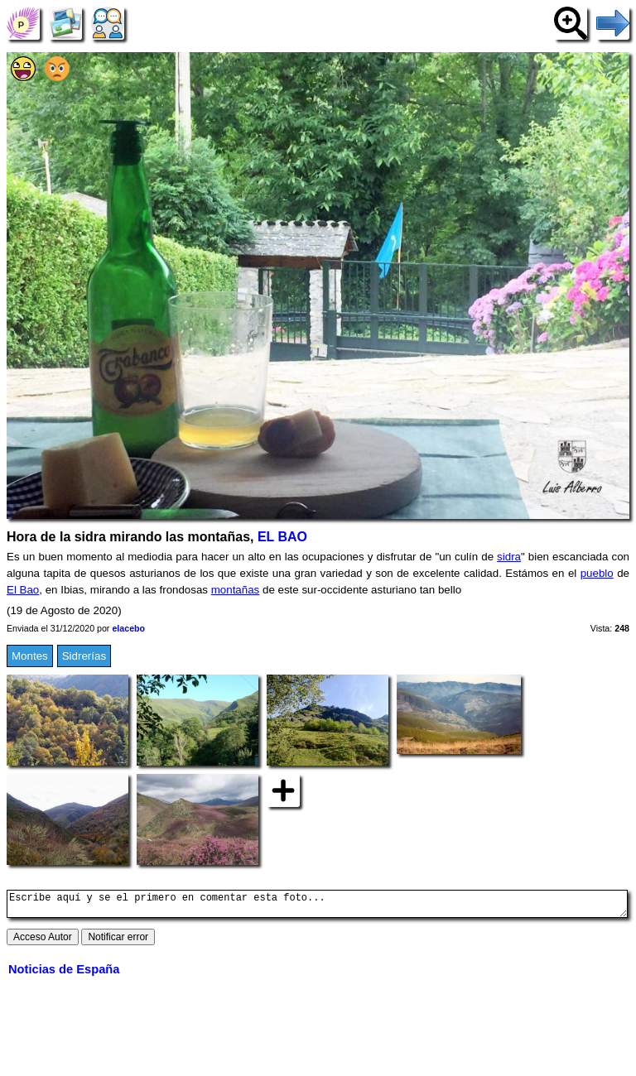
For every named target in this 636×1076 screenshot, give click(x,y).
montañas (235, 590)
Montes (30, 656)
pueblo (597, 573)
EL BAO (282, 537)
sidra (509, 556)
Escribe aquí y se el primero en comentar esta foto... (317, 906)
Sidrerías (84, 656)
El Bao (23, 590)
